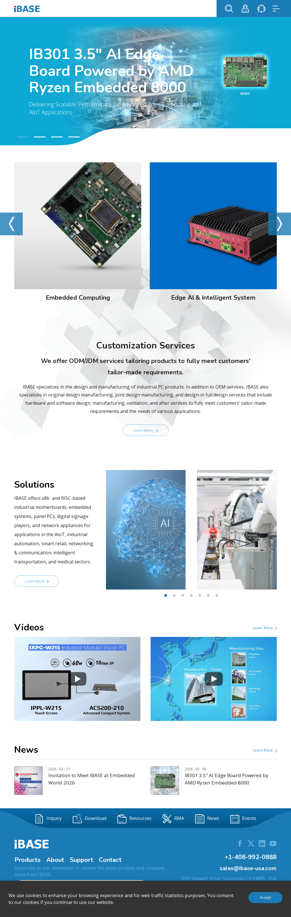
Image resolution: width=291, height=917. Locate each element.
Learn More (145, 430)
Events (243, 818)
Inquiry (48, 818)
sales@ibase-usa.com (248, 868)
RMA (173, 818)
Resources (134, 818)
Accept (265, 897)
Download (89, 818)
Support (81, 860)
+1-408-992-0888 (251, 857)
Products (27, 860)
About (55, 860)
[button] (11, 224)
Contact (110, 860)
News (207, 818)
